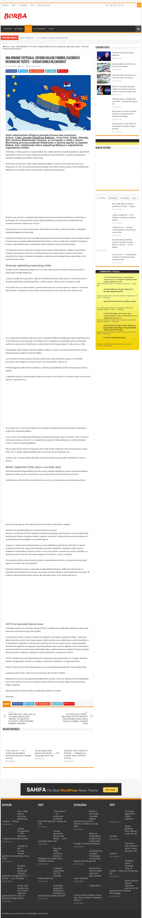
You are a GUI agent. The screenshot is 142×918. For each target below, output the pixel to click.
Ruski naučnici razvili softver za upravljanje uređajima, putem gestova (124, 126)
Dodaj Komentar (35, 66)
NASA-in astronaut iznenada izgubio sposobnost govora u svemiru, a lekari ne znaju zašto (124, 89)
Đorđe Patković (110, 289)
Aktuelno (5, 5)
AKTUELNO (18, 29)
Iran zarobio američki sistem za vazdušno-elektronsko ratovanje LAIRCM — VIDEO (115, 308)
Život (32, 5)
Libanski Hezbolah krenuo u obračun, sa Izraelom (113, 283)
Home (6, 47)
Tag (133, 198)
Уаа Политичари (110, 277)
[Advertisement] (88, 16)
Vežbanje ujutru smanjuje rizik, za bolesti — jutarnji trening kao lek (124, 101)
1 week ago (106, 297)
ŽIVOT (51, 29)
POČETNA (7, 29)
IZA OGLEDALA (40, 29)
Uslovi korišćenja (43, 5)
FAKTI (28, 29)
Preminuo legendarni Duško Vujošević (130, 815)
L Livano (107, 337)
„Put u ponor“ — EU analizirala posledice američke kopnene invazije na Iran (18, 754)
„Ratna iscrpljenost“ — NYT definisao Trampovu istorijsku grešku (44, 38)
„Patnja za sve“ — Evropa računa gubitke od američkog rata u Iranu (123, 229)
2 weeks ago (106, 333)
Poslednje (102, 198)
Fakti (13, 5)
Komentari (125, 198)
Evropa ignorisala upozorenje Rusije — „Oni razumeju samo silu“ (47, 753)
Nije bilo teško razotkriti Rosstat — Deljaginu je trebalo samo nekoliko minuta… (76, 754)
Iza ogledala (22, 5)
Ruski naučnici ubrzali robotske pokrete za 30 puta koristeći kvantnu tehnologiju (124, 113)
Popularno (113, 198)
